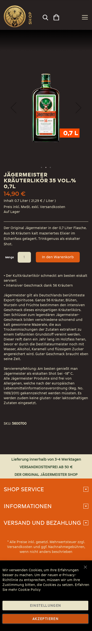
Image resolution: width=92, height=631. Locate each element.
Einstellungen (45, 606)
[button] (13, 108)
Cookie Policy (29, 590)
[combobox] (45, 16)
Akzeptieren (45, 619)
